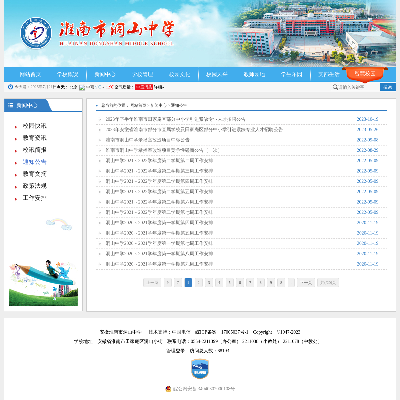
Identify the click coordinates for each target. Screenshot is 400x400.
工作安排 (35, 197)
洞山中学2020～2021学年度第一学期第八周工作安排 (242, 254)
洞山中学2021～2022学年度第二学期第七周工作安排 (242, 213)
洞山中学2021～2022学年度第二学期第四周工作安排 (242, 181)
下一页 (306, 282)
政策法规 (35, 185)
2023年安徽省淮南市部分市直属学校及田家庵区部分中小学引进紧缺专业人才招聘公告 (242, 130)
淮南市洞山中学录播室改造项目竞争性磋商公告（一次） (242, 150)
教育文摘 (35, 173)
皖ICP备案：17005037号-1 (222, 332)
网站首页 (30, 74)
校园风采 (217, 74)
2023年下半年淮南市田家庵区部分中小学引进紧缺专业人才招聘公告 (242, 119)
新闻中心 (105, 74)
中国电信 (181, 332)
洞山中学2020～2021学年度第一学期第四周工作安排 (242, 223)
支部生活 (329, 74)
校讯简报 (35, 149)
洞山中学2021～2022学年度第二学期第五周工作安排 (242, 192)
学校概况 (67, 74)
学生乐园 (291, 74)
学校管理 (142, 74)
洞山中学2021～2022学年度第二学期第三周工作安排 (242, 171)
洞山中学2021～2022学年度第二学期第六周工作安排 (242, 202)
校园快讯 (35, 125)
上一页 (152, 282)
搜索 (387, 86)
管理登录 (178, 350)
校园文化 (179, 74)
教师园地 (254, 74)
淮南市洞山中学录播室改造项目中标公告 (242, 140)
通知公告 (35, 161)
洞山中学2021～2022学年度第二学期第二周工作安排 (242, 161)
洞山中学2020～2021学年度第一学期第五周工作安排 (242, 233)
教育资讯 (35, 137)
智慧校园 (365, 73)
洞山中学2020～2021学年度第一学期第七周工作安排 (242, 244)
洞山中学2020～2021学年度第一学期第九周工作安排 (242, 264)
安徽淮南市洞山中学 (121, 332)
